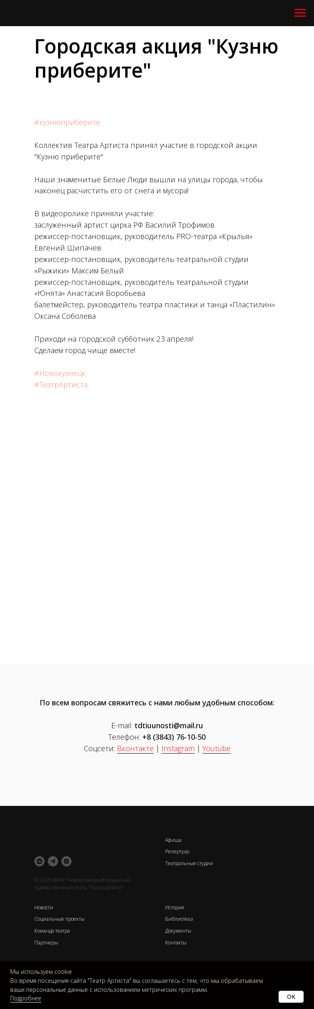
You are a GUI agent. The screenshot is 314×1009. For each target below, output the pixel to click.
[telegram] (53, 861)
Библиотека (179, 918)
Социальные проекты (59, 918)
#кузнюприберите (67, 122)
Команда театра (52, 930)
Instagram (178, 748)
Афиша (173, 840)
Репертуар (177, 851)
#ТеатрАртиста (60, 384)
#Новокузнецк (59, 373)
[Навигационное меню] (300, 13)
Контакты (175, 942)
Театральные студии (189, 863)
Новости (43, 907)
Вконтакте (135, 748)
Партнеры (46, 942)
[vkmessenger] (39, 861)
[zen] (66, 861)
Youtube (216, 748)
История (174, 907)
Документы (178, 930)
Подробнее (25, 998)
